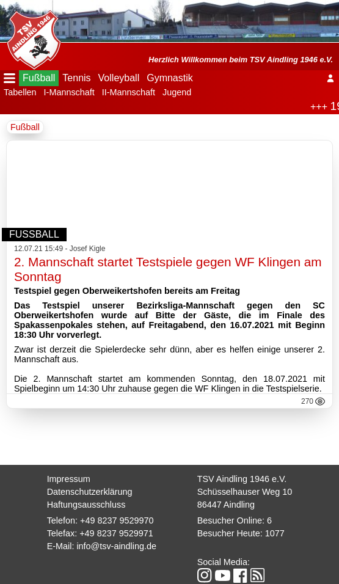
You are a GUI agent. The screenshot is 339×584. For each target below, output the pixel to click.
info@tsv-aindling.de (116, 546)
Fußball (39, 78)
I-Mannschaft (69, 92)
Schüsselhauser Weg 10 (245, 492)
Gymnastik (170, 78)
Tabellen (20, 92)
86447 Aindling (226, 504)
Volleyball (119, 78)
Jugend (176, 92)
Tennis (76, 78)
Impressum (68, 479)
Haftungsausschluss (86, 504)
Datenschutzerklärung (90, 492)
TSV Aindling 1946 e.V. (242, 479)
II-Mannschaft (128, 92)
